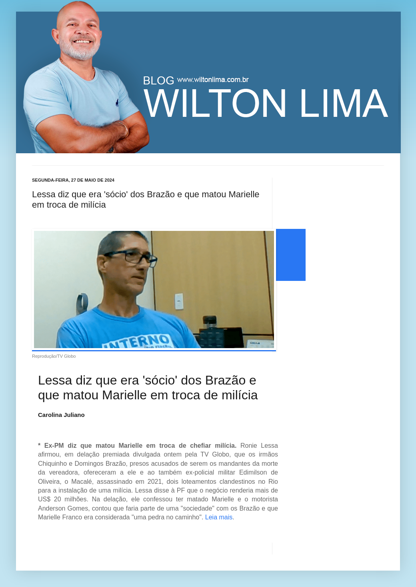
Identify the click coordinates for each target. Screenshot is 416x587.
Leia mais (218, 517)
